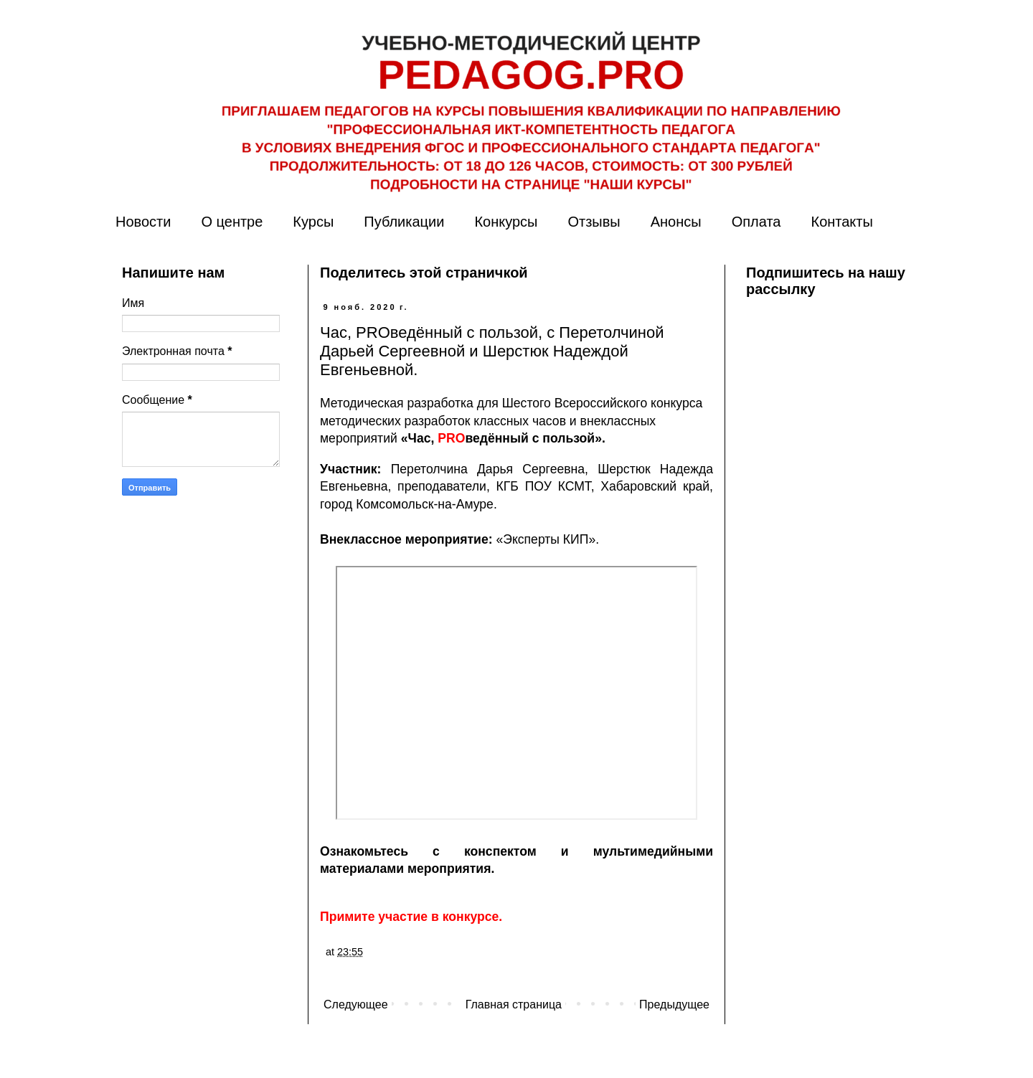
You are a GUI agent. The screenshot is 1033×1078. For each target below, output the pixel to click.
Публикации (404, 222)
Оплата (756, 222)
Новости (143, 222)
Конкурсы (505, 222)
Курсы (313, 222)
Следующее (356, 1004)
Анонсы (676, 222)
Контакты (841, 222)
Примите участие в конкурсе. (411, 916)
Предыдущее (674, 1004)
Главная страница (514, 1004)
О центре (232, 222)
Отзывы (593, 222)
